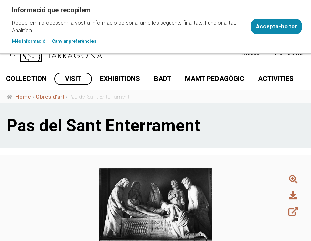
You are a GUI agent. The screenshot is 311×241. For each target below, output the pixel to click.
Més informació (28, 41)
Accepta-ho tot (276, 26)
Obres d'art (50, 98)
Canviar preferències (74, 41)
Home (23, 98)
